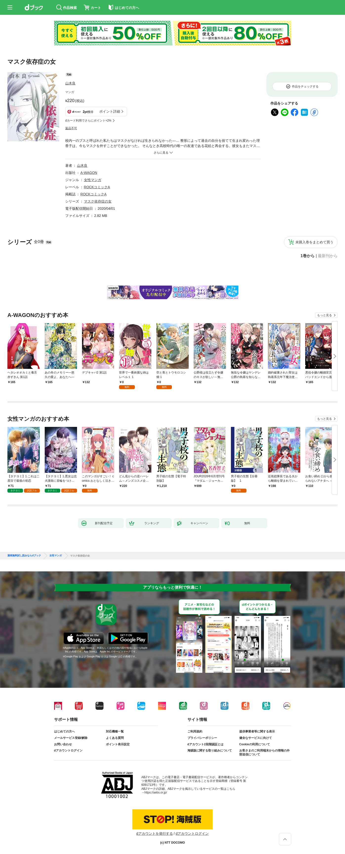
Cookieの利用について (254, 744)
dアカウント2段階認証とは (205, 744)
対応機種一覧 (115, 731)
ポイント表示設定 (118, 744)
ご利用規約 (194, 731)
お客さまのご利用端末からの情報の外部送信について (264, 752)
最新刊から (328, 256)
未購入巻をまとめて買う (314, 242)
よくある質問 (115, 738)
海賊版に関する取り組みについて (209, 750)
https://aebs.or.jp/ (155, 792)
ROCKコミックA (97, 187)
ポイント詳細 (109, 111)
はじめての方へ (64, 731)
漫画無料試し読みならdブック (24, 555)
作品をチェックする (305, 86)
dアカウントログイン (68, 750)
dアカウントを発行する (154, 833)
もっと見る (324, 315)
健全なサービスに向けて (255, 738)
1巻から (308, 256)
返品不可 (71, 128)
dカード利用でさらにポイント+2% (88, 120)
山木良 (70, 83)
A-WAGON (89, 173)
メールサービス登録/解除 (70, 738)
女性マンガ (92, 180)
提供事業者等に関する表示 (257, 731)
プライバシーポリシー (202, 738)
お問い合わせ (63, 744)
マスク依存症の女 (98, 201)
